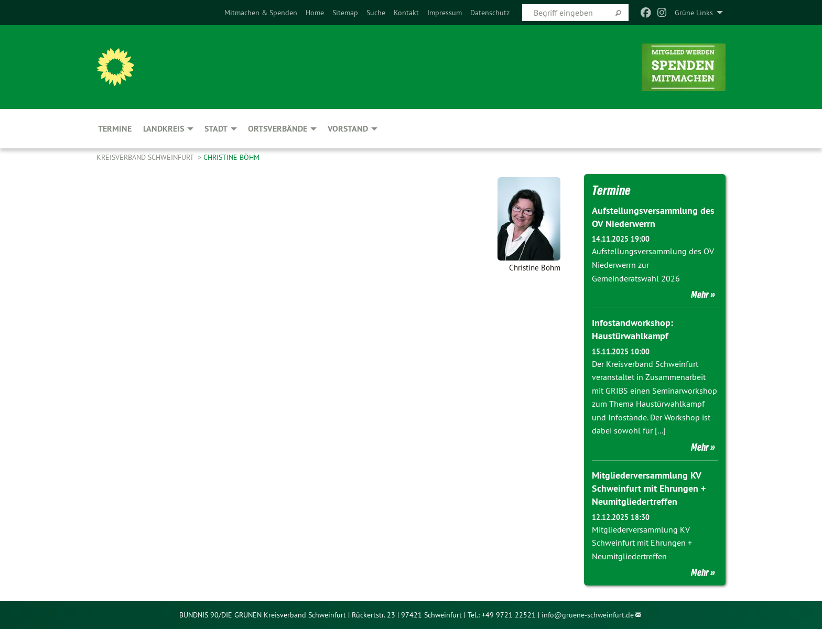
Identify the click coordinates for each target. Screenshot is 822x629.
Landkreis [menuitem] (163, 128)
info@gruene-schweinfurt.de (588, 615)
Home (315, 12)
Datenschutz (490, 12)
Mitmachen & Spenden (260, 12)
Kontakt (406, 12)
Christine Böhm (231, 157)
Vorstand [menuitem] (348, 128)
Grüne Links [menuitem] (694, 12)
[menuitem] (260, 12)
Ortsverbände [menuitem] (277, 128)
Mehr (700, 294)
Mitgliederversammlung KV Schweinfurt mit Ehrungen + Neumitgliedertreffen (649, 488)
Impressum (444, 12)
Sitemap (345, 12)
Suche (375, 12)
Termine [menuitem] (115, 128)
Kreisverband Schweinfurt (146, 157)
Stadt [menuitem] (216, 128)
